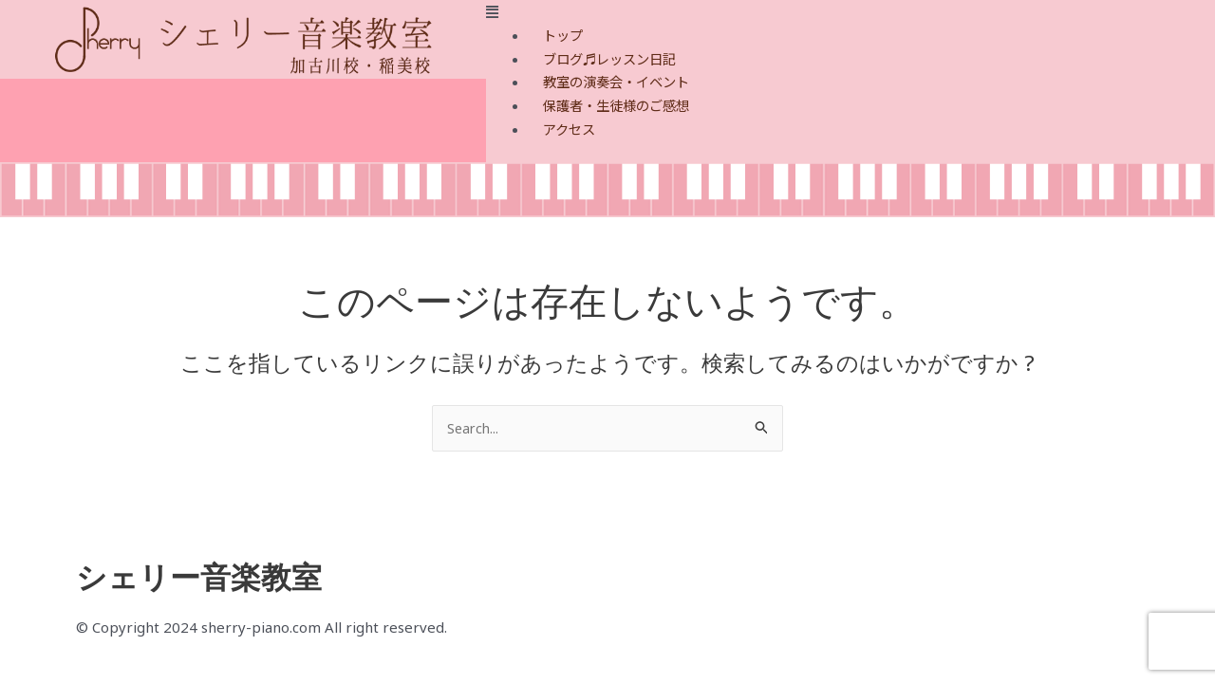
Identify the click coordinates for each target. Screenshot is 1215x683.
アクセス (571, 128)
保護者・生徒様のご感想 (621, 105)
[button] (850, 12)
